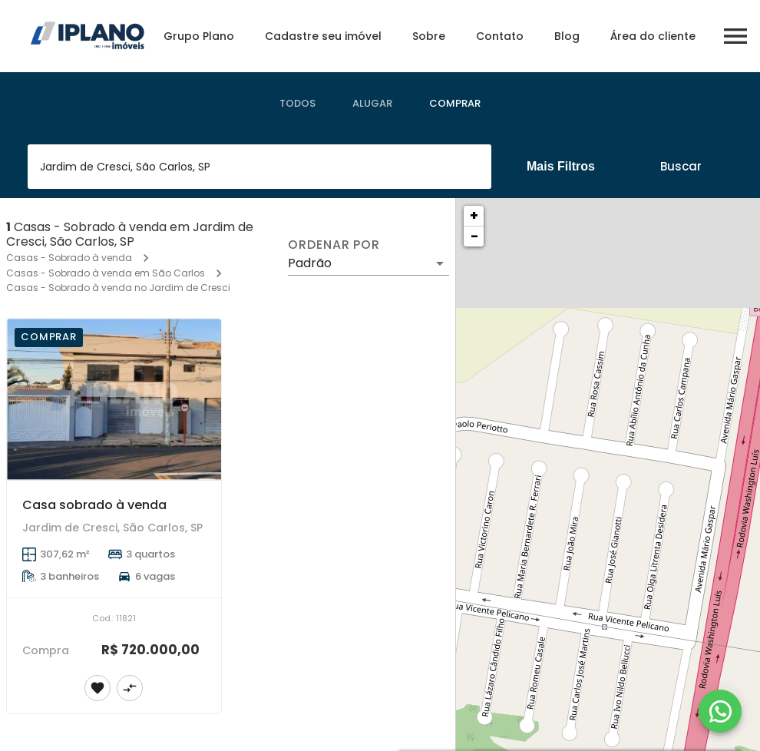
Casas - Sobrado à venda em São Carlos (105, 273)
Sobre (428, 36)
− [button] (474, 236)
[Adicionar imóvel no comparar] (130, 688)
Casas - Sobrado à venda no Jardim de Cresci (118, 287)
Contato (500, 36)
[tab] (297, 103)
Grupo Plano (199, 36)
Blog (567, 36)
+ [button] (474, 215)
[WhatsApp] (720, 711)
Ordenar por (334, 245)
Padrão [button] (310, 263)
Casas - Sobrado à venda (69, 257)
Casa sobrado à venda (94, 505)
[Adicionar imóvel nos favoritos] (97, 688)
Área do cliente (653, 36)
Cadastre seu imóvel (323, 36)
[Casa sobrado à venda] (114, 399)
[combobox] (259, 166)
